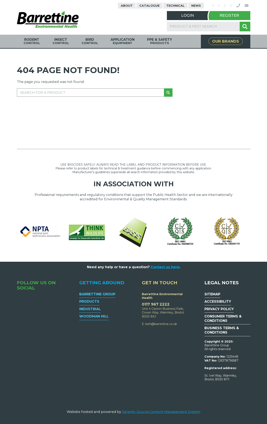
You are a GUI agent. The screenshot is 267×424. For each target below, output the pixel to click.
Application (123, 41)
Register (229, 15)
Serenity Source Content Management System (161, 412)
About (127, 6)
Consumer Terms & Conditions (223, 318)
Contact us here (165, 267)
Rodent (32, 41)
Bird (90, 41)
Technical (175, 6)
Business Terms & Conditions (221, 330)
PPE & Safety (159, 41)
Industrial (90, 309)
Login (187, 15)
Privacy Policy (219, 309)
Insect (61, 41)
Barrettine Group (97, 294)
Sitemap (212, 294)
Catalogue (149, 6)
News (196, 6)
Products (89, 301)
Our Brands (225, 41)
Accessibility (217, 301)
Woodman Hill (94, 316)
